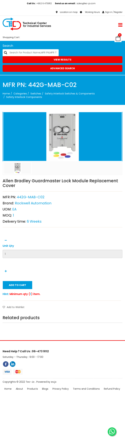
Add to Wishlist (13, 322)
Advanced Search (62, 68)
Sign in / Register (112, 12)
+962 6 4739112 (39, 3)
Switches (35, 93)
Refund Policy (112, 398)
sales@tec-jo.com (75, 3)
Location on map (67, 12)
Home (6, 93)
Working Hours (90, 12)
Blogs (45, 398)
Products (32, 398)
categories (20, 93)
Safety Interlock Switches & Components (70, 93)
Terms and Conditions (86, 398)
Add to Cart (17, 300)
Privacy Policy (60, 398)
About (19, 398)
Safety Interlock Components (24, 97)
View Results (62, 59)
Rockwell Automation (33, 217)
